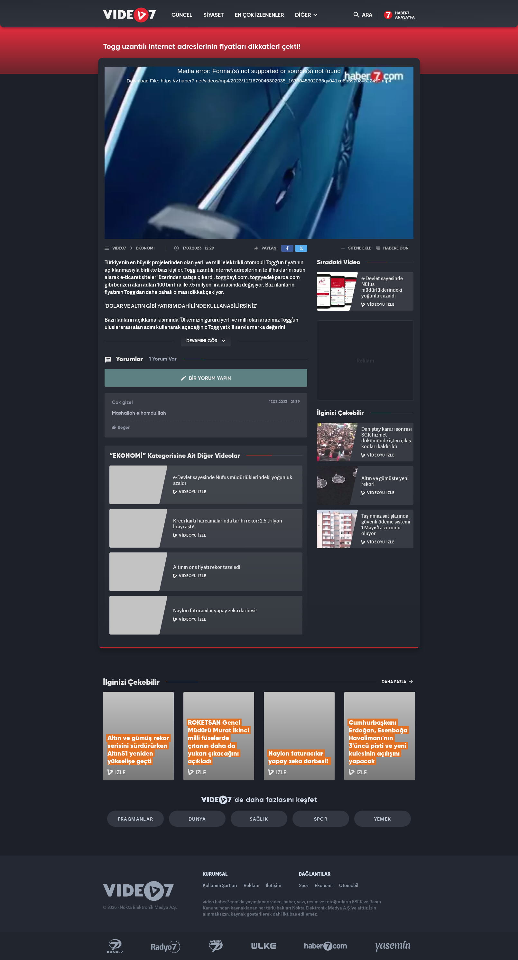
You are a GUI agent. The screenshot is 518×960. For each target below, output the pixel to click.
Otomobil (348, 885)
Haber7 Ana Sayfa (399, 15)
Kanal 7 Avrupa (216, 946)
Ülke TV (263, 946)
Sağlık (259, 819)
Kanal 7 (115, 946)
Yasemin (393, 946)
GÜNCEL (181, 15)
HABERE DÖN (392, 248)
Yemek (382, 819)
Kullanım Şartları (220, 885)
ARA (363, 15)
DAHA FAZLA (397, 681)
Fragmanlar (135, 819)
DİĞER (306, 15)
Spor (321, 819)
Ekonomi (324, 885)
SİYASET (213, 15)
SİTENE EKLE (356, 248)
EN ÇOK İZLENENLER (259, 15)
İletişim (273, 885)
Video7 (119, 248)
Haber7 (325, 946)
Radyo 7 (165, 946)
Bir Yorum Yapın (206, 378)
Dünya (197, 819)
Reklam (251, 885)
